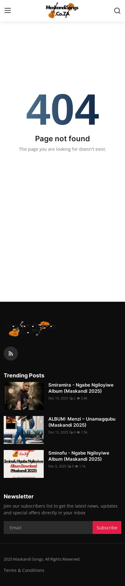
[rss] (11, 353)
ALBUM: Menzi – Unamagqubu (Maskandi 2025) (81, 422)
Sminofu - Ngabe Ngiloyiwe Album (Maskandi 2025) (78, 456)
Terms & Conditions (24, 570)
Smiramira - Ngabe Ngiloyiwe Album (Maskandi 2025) (81, 388)
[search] (117, 10)
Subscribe (107, 528)
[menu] (7, 10)
